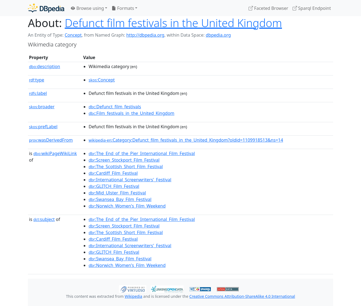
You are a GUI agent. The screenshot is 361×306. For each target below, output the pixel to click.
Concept (73, 35)
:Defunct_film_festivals (115, 107)
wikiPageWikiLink (55, 153)
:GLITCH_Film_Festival (114, 186)
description (44, 66)
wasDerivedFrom (51, 140)
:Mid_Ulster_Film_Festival (117, 193)
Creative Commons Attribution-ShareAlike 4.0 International (242, 296)
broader (41, 107)
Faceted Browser (268, 8)
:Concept (102, 80)
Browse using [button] (87, 8)
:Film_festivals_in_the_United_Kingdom (131, 113)
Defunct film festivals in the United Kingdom (173, 22)
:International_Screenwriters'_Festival (130, 180)
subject (44, 219)
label (38, 93)
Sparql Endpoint (312, 8)
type (36, 80)
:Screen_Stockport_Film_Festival (124, 160)
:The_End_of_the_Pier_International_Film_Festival (142, 153)
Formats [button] (123, 8)
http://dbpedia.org (145, 35)
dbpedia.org (218, 35)
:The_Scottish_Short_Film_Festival (126, 167)
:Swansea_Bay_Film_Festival (120, 199)
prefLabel (43, 127)
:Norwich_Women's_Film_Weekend (127, 206)
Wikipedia (133, 296)
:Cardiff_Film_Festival (113, 173)
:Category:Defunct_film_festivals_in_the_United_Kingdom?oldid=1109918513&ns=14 (186, 140)
